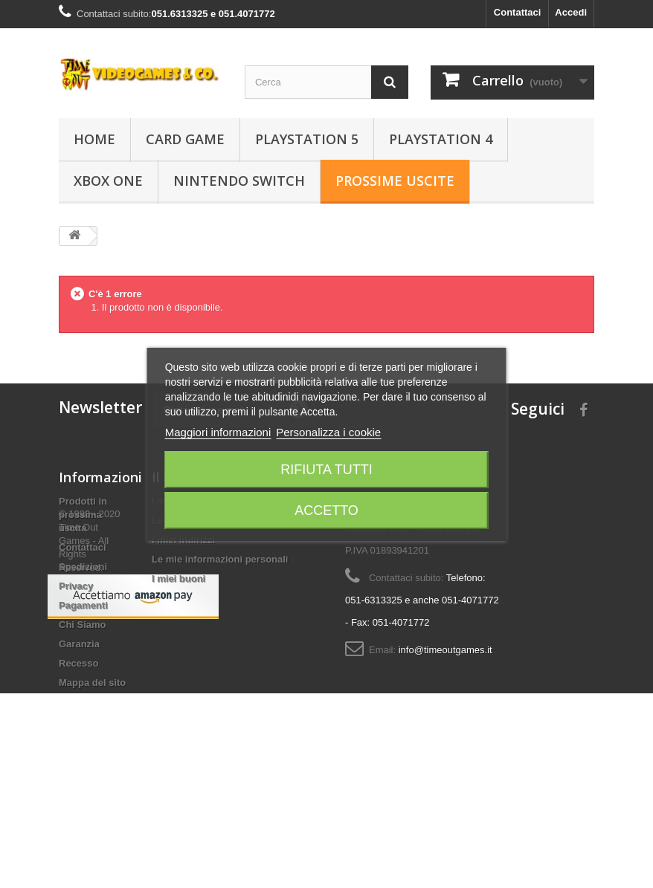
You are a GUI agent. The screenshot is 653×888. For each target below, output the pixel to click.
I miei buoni (178, 578)
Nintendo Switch (239, 180)
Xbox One (108, 180)
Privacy (76, 586)
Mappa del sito (92, 682)
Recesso (78, 663)
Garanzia (79, 643)
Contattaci (517, 12)
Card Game (185, 139)
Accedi (571, 12)
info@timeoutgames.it (445, 649)
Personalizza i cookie (328, 432)
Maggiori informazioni (218, 432)
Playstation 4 (440, 139)
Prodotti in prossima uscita (83, 515)
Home (94, 139)
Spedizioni (83, 566)
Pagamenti (83, 605)
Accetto (326, 510)
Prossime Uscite (394, 180)
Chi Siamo (82, 624)
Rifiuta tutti (326, 469)
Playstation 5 (306, 139)
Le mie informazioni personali (220, 559)
